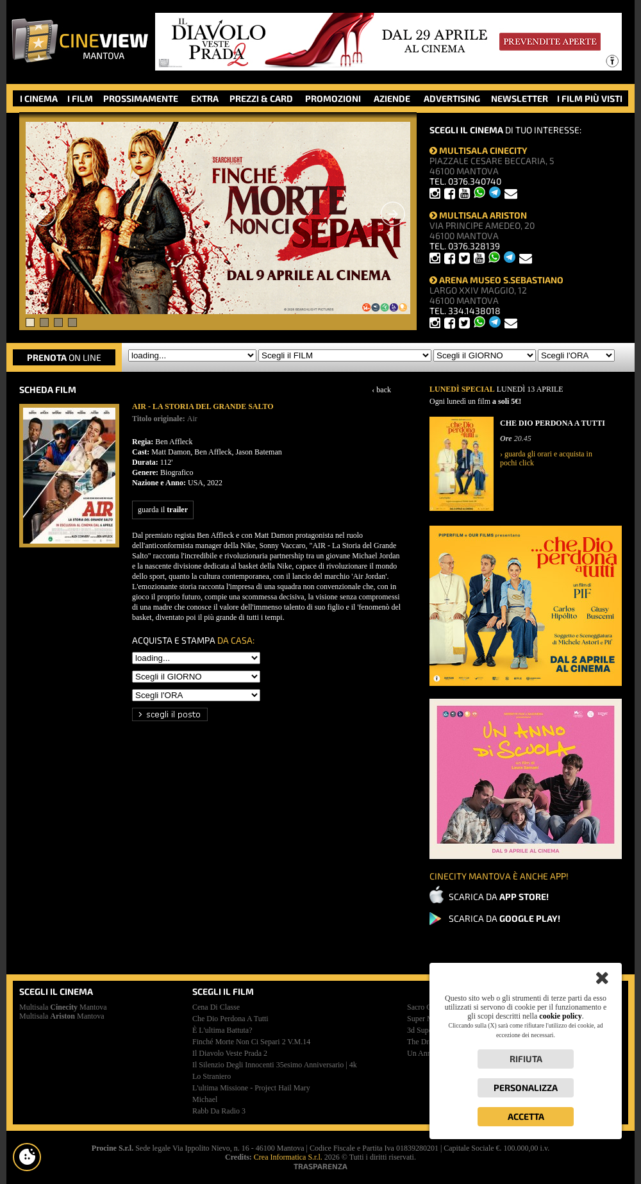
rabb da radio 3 (219, 1110)
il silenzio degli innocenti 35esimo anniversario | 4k (274, 1064)
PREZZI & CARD (261, 98)
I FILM (80, 98)
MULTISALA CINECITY (478, 150)
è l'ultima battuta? (222, 1030)
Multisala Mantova (63, 1007)
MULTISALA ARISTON (478, 215)
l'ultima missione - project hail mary (251, 1087)
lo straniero (211, 1076)
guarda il (163, 509)
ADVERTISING (452, 98)
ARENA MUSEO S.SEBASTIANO (496, 279)
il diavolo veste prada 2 (229, 1053)
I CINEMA (39, 98)
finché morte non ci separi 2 (251, 1041)
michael (204, 1099)
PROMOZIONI (333, 98)
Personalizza (526, 1087)
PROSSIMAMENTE (140, 98)
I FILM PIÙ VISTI (589, 98)
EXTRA (205, 98)
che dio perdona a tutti (230, 1018)
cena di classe (216, 1007)
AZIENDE (392, 98)
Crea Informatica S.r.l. (288, 1157)
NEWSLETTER (519, 98)
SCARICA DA (499, 896)
